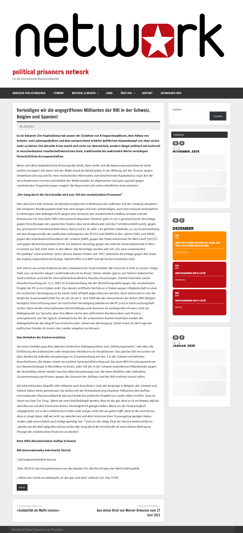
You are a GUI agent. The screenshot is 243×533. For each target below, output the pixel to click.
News (22, 487)
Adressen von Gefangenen (28, 93)
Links (109, 93)
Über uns (128, 93)
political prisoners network (50, 72)
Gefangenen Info (171, 93)
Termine (58, 93)
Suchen (177, 109)
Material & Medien (85, 93)
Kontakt (147, 93)
